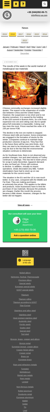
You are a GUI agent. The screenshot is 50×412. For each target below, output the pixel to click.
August (10, 50)
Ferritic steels (25, 324)
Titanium (25, 295)
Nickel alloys (25, 273)
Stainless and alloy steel (25, 310)
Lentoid (25, 382)
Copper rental (25, 353)
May (33, 47)
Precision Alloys (24, 280)
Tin (25, 407)
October (28, 50)
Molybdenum (25, 372)
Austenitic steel (25, 321)
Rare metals (25, 379)
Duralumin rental (25, 394)
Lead (25, 410)
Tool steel (25, 334)
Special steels (25, 283)
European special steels (25, 287)
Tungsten (25, 369)
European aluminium (24, 397)
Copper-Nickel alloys (24, 350)
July (44, 47)
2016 (29, 34)
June (39, 47)
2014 (45, 34)
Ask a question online (25, 235)
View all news (24, 205)
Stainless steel (25, 315)
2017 (21, 34)
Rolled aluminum (25, 391)
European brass (25, 360)
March (22, 47)
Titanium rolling (25, 299)
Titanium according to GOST (25, 302)
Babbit (25, 401)
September (18, 50)
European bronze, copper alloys (25, 347)
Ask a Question (23, 1)
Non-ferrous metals (25, 387)
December (24, 53)
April (28, 47)
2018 (13, 34)
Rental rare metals (25, 375)
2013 (25, 40)
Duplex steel (25, 328)
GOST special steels (25, 290)
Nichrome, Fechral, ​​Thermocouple (25, 277)
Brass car (25, 356)
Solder (25, 404)
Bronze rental (25, 343)
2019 (5, 34)
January (6, 47)
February (14, 47)
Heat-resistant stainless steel (25, 318)
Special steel (25, 331)
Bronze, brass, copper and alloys (24, 339)
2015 (37, 34)
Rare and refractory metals (25, 365)
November (37, 50)
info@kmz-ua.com (39, 15)
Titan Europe (25, 306)
